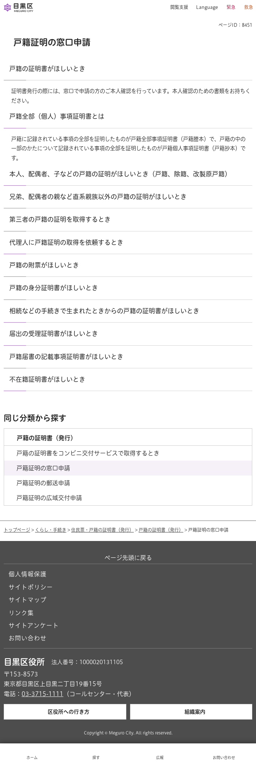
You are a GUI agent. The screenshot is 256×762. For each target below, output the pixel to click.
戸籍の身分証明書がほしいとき (53, 288)
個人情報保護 (28, 574)
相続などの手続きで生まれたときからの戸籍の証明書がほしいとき (104, 311)
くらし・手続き (50, 530)
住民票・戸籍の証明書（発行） (102, 530)
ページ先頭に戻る (128, 558)
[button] (176, 7)
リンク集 (21, 613)
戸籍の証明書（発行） (161, 530)
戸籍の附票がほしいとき (44, 265)
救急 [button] (248, 7)
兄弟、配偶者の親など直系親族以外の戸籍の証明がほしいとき (98, 196)
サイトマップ (28, 600)
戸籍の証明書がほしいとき (47, 68)
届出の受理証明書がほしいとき (53, 333)
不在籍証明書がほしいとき (47, 379)
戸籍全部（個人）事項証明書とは (56, 116)
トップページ (17, 530)
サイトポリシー (31, 587)
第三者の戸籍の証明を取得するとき (60, 219)
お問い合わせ (28, 638)
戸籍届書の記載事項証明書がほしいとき (66, 356)
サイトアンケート (34, 625)
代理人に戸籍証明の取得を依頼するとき (66, 242)
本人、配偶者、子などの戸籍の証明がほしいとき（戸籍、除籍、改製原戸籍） (120, 174)
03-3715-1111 (42, 694)
